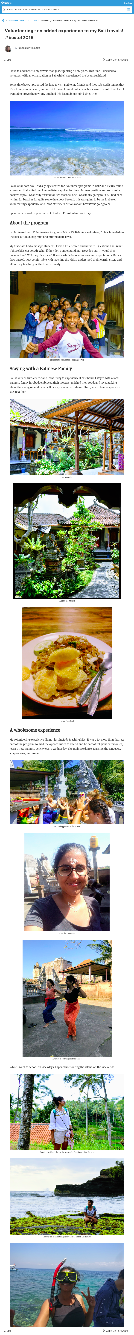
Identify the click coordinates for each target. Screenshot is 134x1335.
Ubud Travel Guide (16, 20)
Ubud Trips (32, 20)
